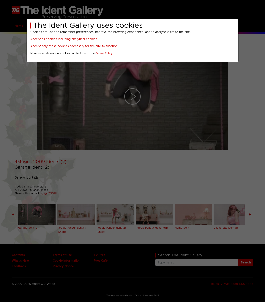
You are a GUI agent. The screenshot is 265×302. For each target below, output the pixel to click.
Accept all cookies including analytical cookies (63, 39)
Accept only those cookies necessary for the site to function (73, 46)
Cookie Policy (103, 53)
